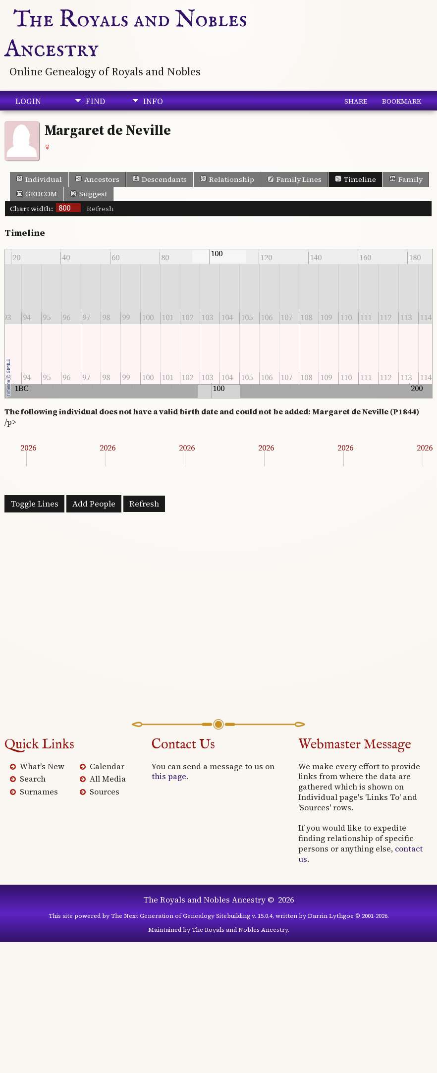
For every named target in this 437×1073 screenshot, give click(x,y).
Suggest (88, 194)
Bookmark (401, 101)
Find (95, 101)
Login (28, 101)
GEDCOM (36, 194)
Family (406, 179)
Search (33, 778)
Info (153, 101)
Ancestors (97, 179)
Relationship (227, 179)
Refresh (100, 209)
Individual (39, 179)
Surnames (39, 791)
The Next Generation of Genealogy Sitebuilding (180, 916)
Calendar (107, 766)
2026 (28, 447)
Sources (104, 791)
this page (169, 776)
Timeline (355, 179)
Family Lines (295, 179)
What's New (42, 766)
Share (355, 101)
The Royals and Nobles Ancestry (204, 899)
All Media (108, 778)
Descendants (160, 179)
